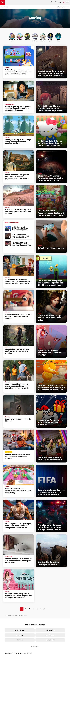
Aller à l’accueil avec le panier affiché (56, 2)
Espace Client (64, 2)
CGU (15, 653)
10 (40, 609)
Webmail (60, 2)
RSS (30, 653)
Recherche (52, 2)
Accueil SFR (2, 2)
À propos (23, 653)
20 (44, 609)
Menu (67, 2)
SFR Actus (4, 7)
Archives (8, 653)
